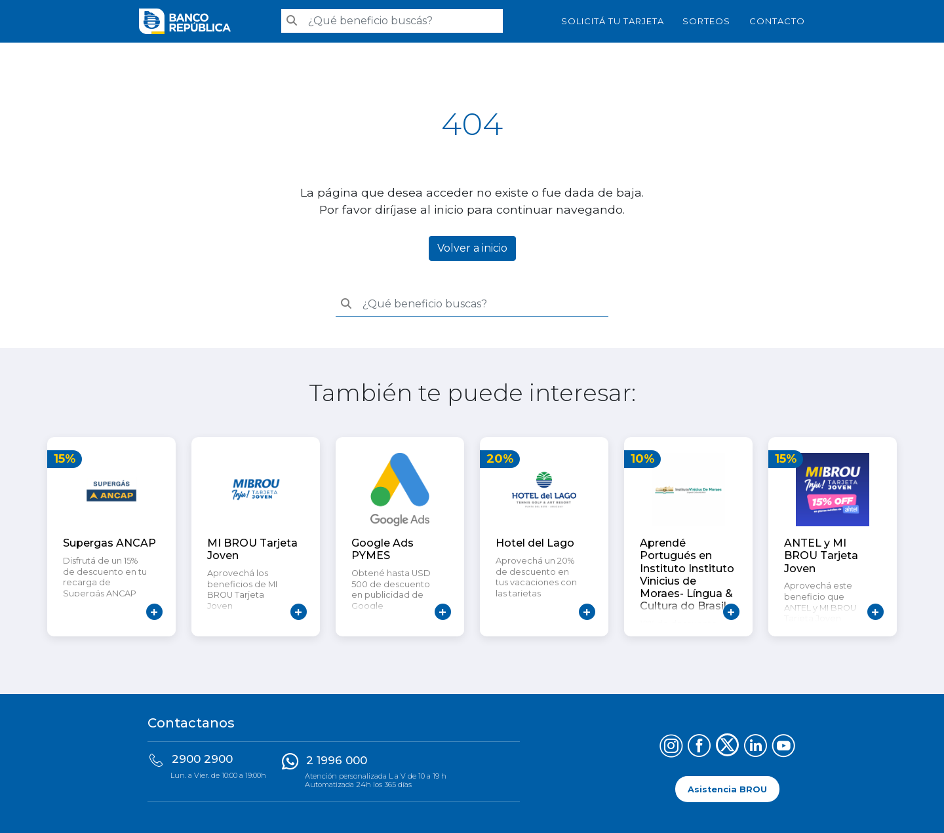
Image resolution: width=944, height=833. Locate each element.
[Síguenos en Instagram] (670, 747)
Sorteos (706, 21)
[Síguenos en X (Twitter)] (727, 747)
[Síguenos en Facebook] (699, 747)
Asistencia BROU (727, 789)
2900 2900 (202, 758)
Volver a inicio (472, 248)
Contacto (777, 21)
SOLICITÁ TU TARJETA (612, 21)
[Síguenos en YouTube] (783, 747)
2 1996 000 (336, 760)
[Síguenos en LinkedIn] (755, 747)
